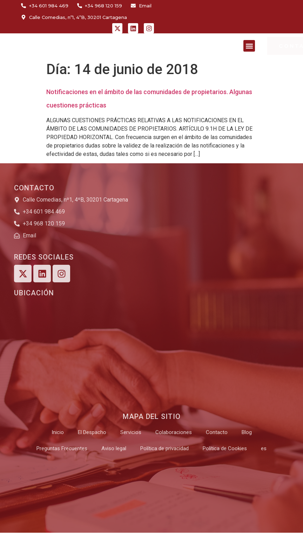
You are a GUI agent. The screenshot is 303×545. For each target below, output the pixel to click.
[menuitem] (264, 448)
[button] (249, 46)
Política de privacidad (164, 448)
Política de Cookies (225, 448)
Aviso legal (113, 448)
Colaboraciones (173, 432)
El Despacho (92, 432)
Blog (247, 432)
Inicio (58, 432)
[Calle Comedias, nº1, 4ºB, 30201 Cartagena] (148, 353)
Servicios (130, 432)
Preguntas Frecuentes (61, 448)
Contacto (217, 432)
